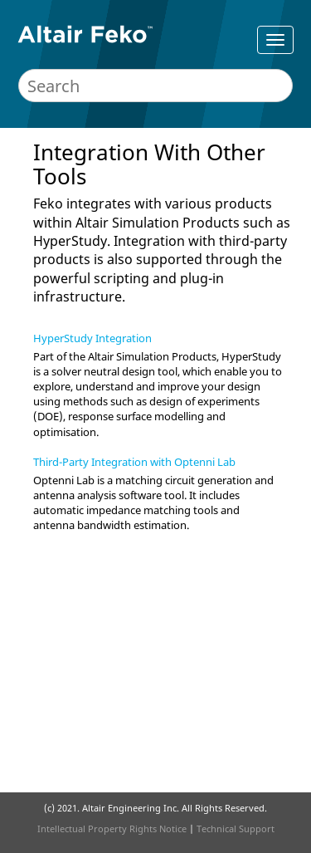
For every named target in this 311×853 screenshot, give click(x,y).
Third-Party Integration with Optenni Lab (134, 461)
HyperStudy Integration (92, 338)
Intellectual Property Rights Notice (112, 828)
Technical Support (236, 828)
